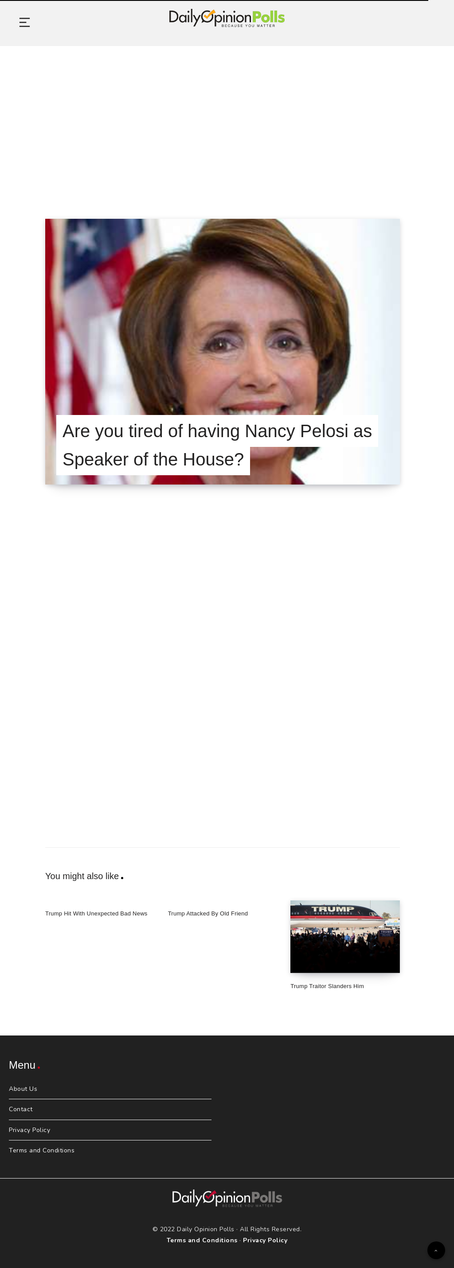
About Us (23, 1089)
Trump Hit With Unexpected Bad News (96, 913)
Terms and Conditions (41, 1150)
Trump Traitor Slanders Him (327, 986)
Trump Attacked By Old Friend (208, 913)
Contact (21, 1109)
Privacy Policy (29, 1130)
